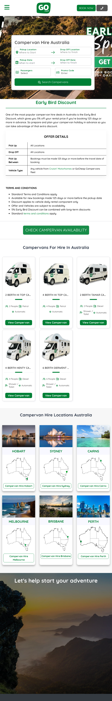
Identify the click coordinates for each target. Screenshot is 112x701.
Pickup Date (26, 60)
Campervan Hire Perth (93, 556)
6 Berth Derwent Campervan (63, 368)
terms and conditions (36, 213)
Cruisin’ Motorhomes (60, 168)
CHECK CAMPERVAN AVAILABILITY (56, 230)
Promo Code (67, 70)
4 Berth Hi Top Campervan (61, 295)
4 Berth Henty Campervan (23, 368)
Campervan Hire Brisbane (56, 556)
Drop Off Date (68, 60)
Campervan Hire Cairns (93, 485)
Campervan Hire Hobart (18, 485)
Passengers (27, 70)
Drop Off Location (70, 49)
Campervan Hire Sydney (56, 485)
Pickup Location (28, 49)
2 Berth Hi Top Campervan (23, 295)
